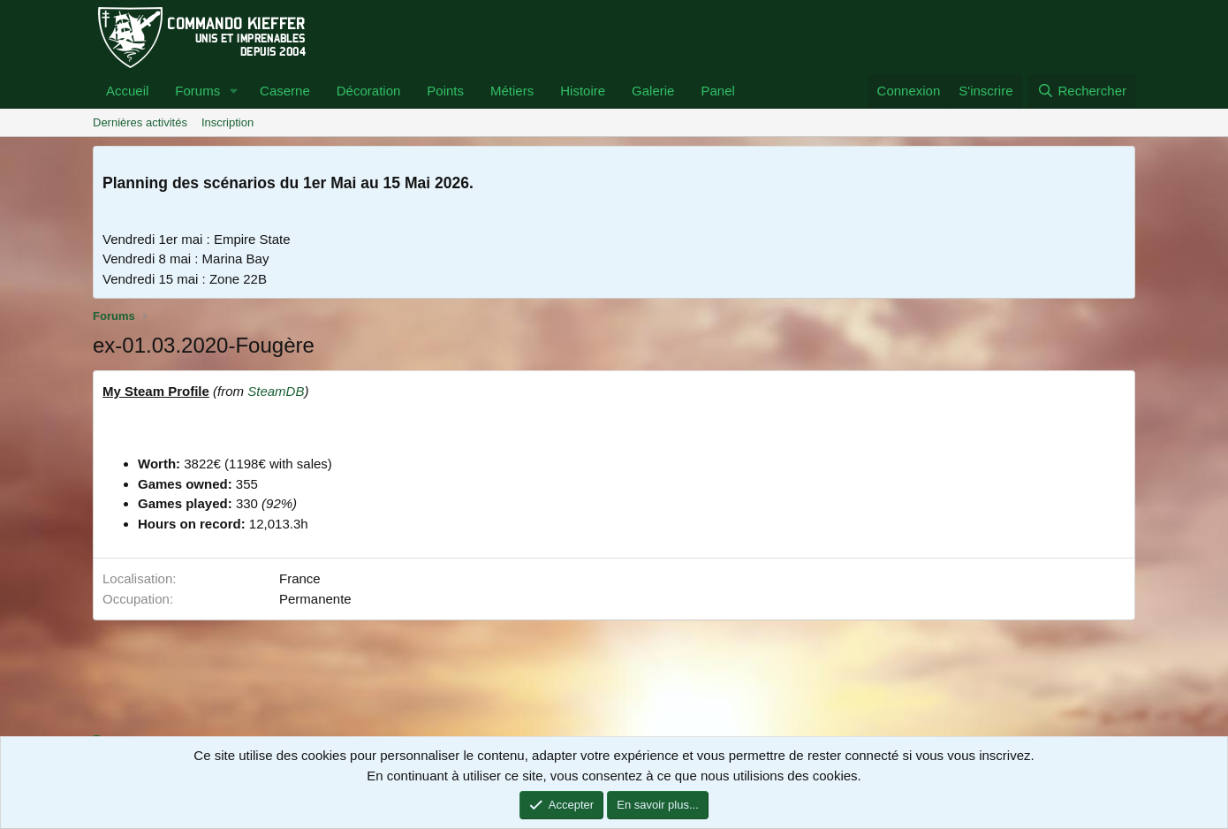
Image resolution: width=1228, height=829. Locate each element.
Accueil (127, 90)
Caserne (285, 90)
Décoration (369, 90)
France (300, 578)
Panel (717, 90)
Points (445, 90)
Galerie (653, 90)
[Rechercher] (1081, 91)
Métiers (512, 90)
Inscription (227, 122)
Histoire (582, 90)
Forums (197, 90)
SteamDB (275, 391)
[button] (234, 91)
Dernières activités (140, 122)
